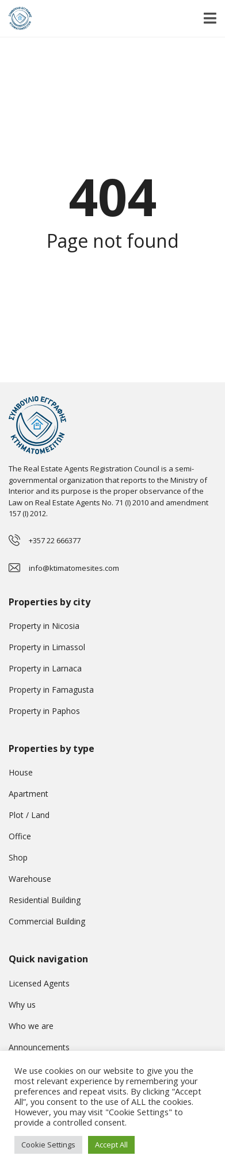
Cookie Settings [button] (48, 1144)
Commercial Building (47, 921)
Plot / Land (29, 814)
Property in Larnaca (45, 668)
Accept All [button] (111, 1144)
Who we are (31, 1025)
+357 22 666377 (55, 540)
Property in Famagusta (51, 689)
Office (20, 836)
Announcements (39, 1047)
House (21, 772)
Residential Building (45, 899)
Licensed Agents (39, 983)
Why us (22, 1004)
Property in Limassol (47, 647)
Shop (18, 857)
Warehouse (30, 878)
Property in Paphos (44, 710)
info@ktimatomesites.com (74, 568)
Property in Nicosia (44, 625)
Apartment (28, 793)
